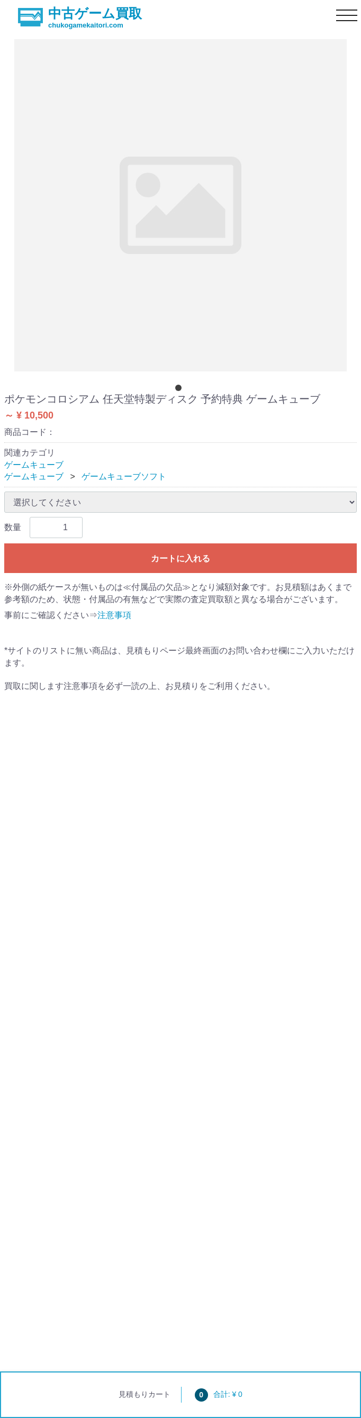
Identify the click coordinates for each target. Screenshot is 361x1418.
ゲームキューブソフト (124, 476)
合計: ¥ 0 (218, 1394)
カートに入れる (180, 558)
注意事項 (114, 615)
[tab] (180, 390)
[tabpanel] (180, 205)
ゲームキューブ (34, 464)
